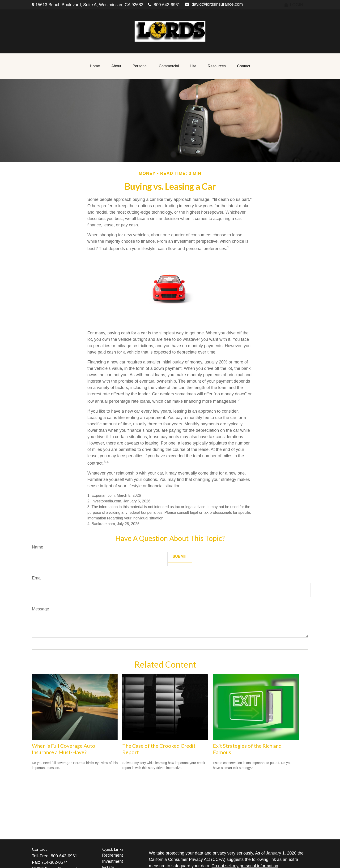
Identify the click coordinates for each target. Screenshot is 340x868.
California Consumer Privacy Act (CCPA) (187, 859)
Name (37, 547)
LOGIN (293, 4)
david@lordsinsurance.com (214, 4)
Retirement (112, 855)
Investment (112, 861)
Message (40, 609)
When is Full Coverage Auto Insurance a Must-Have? (63, 749)
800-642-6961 (164, 4)
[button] (95, 66)
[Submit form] (180, 556)
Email (37, 578)
